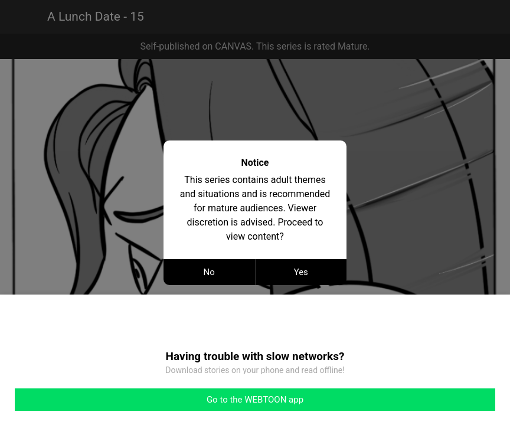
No (209, 272)
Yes (301, 272)
